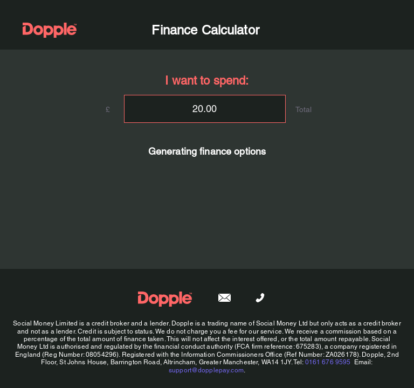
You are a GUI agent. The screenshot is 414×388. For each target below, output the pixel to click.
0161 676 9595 (328, 362)
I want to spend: (207, 80)
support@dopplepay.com (206, 370)
